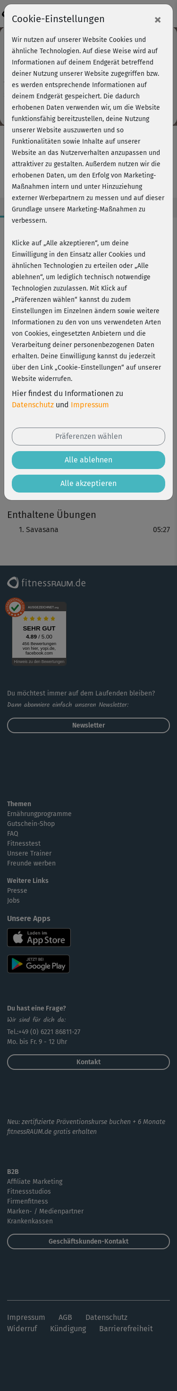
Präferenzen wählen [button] (88, 436)
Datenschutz (33, 404)
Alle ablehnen (88, 459)
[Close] (157, 19)
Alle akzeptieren (88, 483)
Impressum (90, 404)
